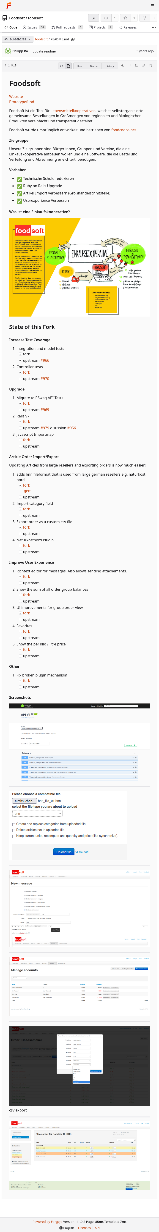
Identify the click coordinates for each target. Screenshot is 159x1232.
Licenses (84, 1228)
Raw (79, 66)
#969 (45, 409)
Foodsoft (17, 18)
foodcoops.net (123, 129)
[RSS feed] (93, 18)
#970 (45, 378)
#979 (45, 427)
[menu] (66, 1228)
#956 (71, 427)
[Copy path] (73, 39)
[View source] (61, 66)
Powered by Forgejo (47, 1221)
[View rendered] (68, 66)
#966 (45, 360)
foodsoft (35, 18)
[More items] (153, 27)
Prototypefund (21, 101)
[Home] (8, 6)
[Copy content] (129, 66)
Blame (94, 66)
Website (16, 96)
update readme (44, 51)
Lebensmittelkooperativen (73, 110)
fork (26, 372)
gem (28, 490)
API (97, 1228)
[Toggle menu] (152, 6)
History (109, 66)
